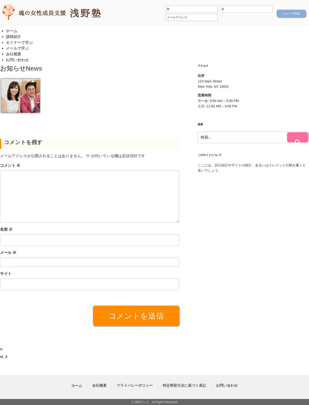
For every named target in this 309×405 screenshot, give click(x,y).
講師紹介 (13, 37)
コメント (10, 165)
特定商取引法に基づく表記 (183, 385)
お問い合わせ (17, 60)
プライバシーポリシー (136, 385)
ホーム (11, 31)
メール (8, 252)
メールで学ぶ (17, 48)
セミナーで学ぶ (19, 42)
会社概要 (13, 54)
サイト (6, 274)
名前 (6, 229)
